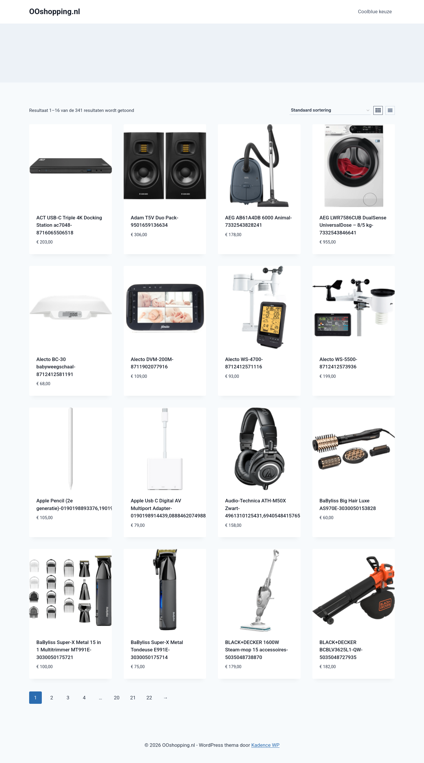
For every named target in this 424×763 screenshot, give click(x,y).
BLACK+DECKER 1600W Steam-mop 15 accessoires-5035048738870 (256, 649)
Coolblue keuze (375, 11)
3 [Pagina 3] (68, 698)
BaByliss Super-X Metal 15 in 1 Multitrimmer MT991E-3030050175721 (69, 649)
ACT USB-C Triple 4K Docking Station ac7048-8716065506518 (69, 225)
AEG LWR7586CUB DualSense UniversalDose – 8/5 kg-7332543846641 (352, 225)
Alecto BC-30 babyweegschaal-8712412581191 (56, 366)
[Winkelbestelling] (330, 110)
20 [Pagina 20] (117, 698)
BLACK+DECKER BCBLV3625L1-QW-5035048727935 (340, 649)
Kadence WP (265, 745)
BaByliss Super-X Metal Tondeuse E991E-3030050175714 (157, 649)
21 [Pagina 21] (133, 698)
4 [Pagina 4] (84, 698)
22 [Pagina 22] (149, 698)
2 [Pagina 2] (51, 698)
